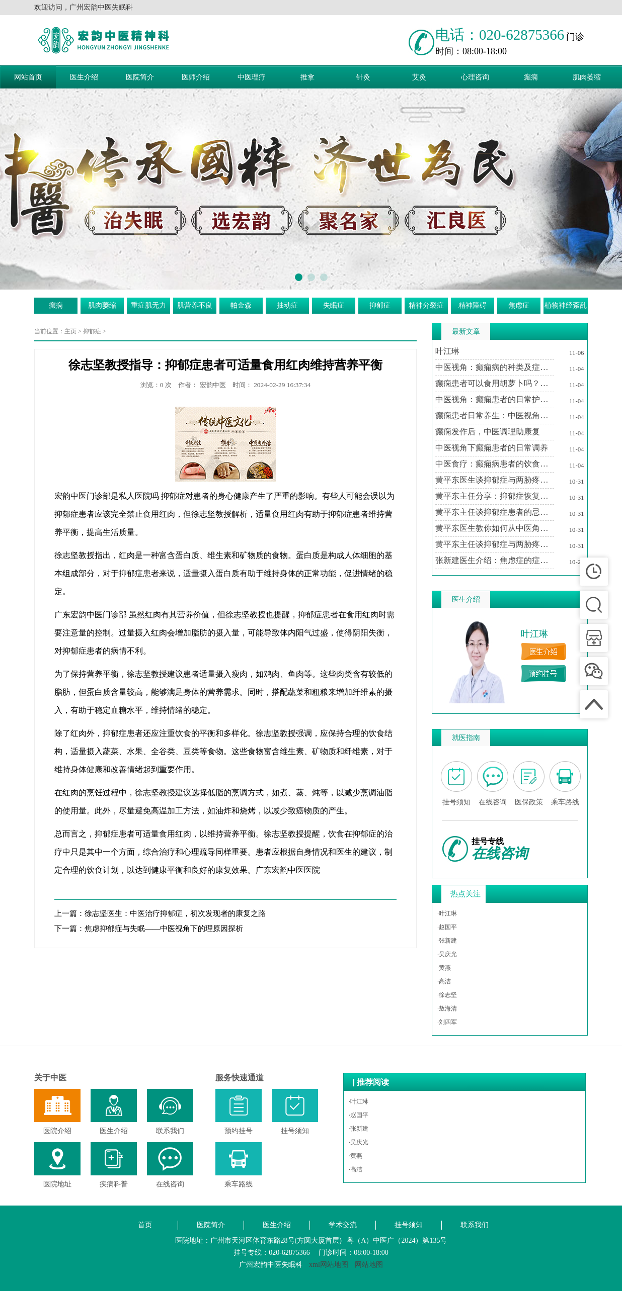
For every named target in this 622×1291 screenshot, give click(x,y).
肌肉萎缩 (587, 77)
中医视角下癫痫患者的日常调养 (491, 447)
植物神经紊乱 (566, 305)
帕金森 (241, 305)
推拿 (307, 77)
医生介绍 (84, 77)
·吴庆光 (447, 954)
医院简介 (140, 77)
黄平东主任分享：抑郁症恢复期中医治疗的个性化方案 (494, 496)
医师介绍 (196, 77)
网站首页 (28, 77)
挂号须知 (409, 1225)
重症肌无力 (148, 305)
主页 (70, 331)
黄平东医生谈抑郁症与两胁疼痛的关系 (494, 480)
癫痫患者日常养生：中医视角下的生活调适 (494, 415)
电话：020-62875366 (499, 35)
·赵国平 (447, 927)
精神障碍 (472, 305)
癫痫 (531, 77)
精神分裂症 (426, 305)
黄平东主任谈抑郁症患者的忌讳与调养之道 (494, 512)
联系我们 (474, 1225)
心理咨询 (475, 77)
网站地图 (369, 1264)
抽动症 (287, 305)
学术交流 (343, 1225)
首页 (145, 1225)
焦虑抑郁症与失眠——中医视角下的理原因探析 (164, 929)
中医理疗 (252, 77)
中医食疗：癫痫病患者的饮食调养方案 (494, 463)
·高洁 (444, 981)
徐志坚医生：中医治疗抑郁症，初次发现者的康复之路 (175, 913)
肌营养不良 (194, 305)
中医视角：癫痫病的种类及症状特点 (494, 367)
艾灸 (419, 77)
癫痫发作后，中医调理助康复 (487, 431)
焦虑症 (518, 305)
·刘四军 (447, 1022)
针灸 (363, 77)
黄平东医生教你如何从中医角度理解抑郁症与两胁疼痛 (494, 528)
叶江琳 (447, 351)
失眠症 (333, 305)
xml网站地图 (328, 1264)
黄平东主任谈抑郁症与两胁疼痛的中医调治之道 (494, 544)
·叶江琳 (447, 913)
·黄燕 (444, 967)
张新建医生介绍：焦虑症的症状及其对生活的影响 (494, 560)
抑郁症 (380, 305)
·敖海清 (447, 1008)
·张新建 (447, 940)
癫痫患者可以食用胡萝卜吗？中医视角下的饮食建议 (494, 383)
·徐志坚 (447, 994)
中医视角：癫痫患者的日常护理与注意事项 (494, 399)
